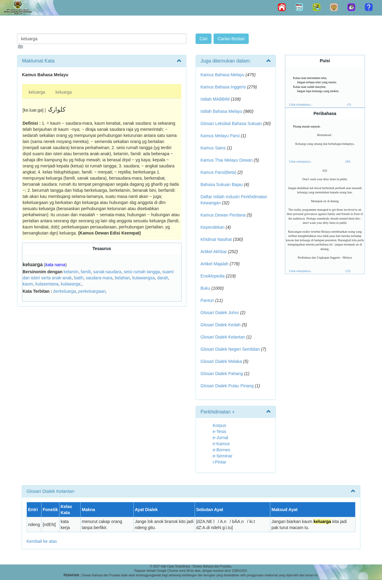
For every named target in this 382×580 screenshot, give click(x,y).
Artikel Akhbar (213, 251)
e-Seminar (222, 455)
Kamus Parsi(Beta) (218, 172)
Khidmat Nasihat (216, 239)
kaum (28, 283)
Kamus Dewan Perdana (223, 215)
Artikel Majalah (214, 263)
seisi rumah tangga (142, 271)
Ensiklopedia (212, 276)
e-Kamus (221, 443)
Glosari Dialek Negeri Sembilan (230, 349)
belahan (122, 277)
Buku (205, 288)
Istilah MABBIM (215, 99)
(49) (348, 161)
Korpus (219, 425)
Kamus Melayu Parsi (220, 135)
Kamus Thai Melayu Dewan (226, 160)
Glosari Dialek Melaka (221, 361)
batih (78, 277)
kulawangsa (143, 277)
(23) (348, 271)
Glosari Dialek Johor (219, 312)
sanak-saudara (107, 271)
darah (162, 277)
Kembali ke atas (42, 541)
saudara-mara (99, 277)
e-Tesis (219, 431)
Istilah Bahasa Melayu (221, 111)
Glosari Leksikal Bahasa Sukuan (231, 123)
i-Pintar (219, 462)
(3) (349, 104)
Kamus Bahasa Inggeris (223, 86)
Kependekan (212, 227)
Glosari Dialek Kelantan (222, 337)
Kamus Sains (212, 147)
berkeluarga (64, 291)
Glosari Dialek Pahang (221, 373)
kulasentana (47, 283)
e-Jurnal (220, 437)
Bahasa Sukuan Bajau (221, 184)
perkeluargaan (92, 291)
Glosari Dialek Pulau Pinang (227, 385)
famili (86, 271)
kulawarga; (71, 283)
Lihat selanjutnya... (301, 104)
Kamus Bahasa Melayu (223, 74)
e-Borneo (221, 449)
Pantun (207, 300)
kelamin (71, 271)
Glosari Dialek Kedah (220, 324)
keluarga (37, 92)
